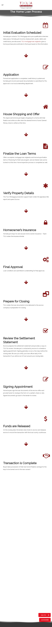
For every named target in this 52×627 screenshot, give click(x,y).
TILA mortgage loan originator (31, 41)
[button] (3, 5)
